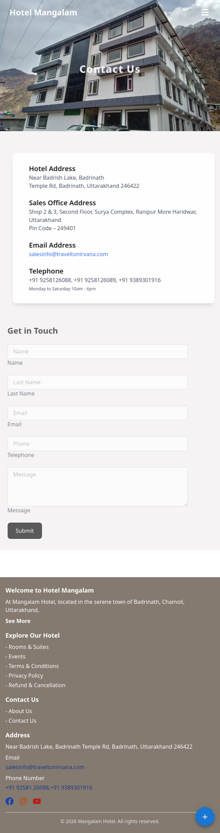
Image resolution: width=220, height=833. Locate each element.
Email (8, 424)
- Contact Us (20, 720)
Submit (18, 530)
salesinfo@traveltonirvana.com (71, 254)
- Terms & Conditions (32, 666)
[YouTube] (37, 801)
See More (18, 621)
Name (8, 362)
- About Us (18, 711)
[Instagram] (23, 801)
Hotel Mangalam (43, 12)
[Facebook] (9, 801)
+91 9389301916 (71, 787)
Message (12, 510)
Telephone (14, 455)
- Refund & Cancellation (35, 685)
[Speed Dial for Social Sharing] (205, 816)
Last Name (14, 393)
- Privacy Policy (24, 675)
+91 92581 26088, (27, 787)
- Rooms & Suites (27, 647)
